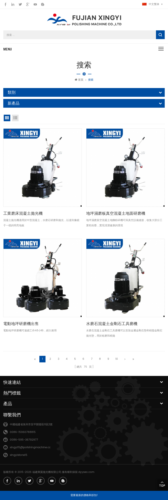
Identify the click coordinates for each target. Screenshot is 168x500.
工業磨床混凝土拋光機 (23, 213)
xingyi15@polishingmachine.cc (30, 447)
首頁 (79, 80)
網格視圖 (7, 118)
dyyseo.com (86, 472)
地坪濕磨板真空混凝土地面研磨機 (115, 213)
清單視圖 (15, 118)
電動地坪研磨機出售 (21, 323)
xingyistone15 (18, 455)
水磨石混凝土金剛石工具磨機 (111, 323)
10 (116, 359)
